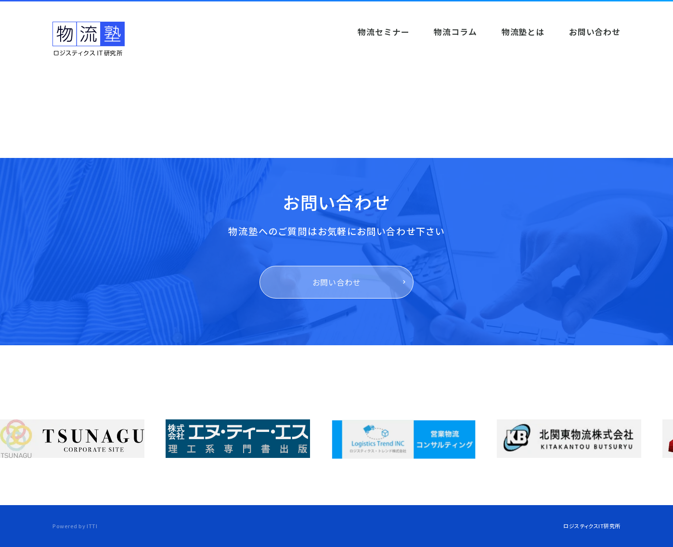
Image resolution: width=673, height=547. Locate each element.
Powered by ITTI (74, 526)
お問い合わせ (336, 282)
